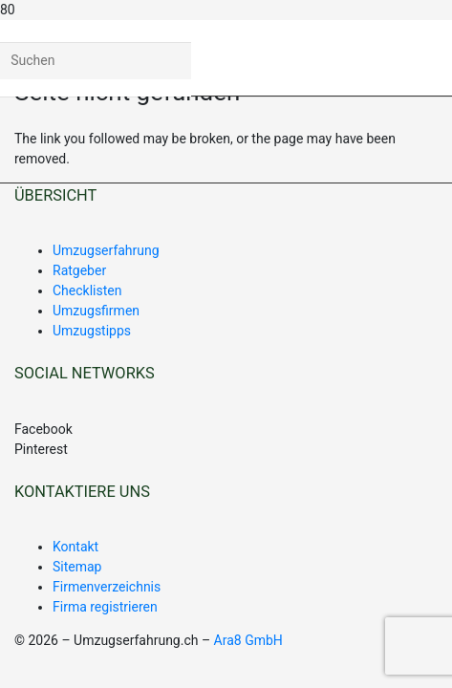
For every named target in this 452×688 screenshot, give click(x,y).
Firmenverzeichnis (107, 586)
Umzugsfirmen (96, 310)
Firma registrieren (105, 606)
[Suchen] (95, 60)
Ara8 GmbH (248, 640)
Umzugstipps (92, 330)
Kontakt (75, 546)
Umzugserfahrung (106, 250)
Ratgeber (79, 270)
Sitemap (77, 566)
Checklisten (87, 290)
